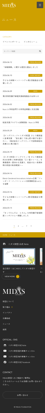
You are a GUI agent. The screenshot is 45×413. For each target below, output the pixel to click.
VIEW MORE (10, 276)
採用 (4, 329)
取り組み (6, 307)
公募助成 (6, 318)
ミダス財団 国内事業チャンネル (21, 350)
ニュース (6, 323)
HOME (5, 235)
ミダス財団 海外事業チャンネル (21, 356)
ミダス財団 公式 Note (17, 345)
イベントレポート (11, 41)
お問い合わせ (22, 395)
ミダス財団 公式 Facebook (19, 362)
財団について (8, 301)
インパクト (7, 312)
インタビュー (30, 41)
